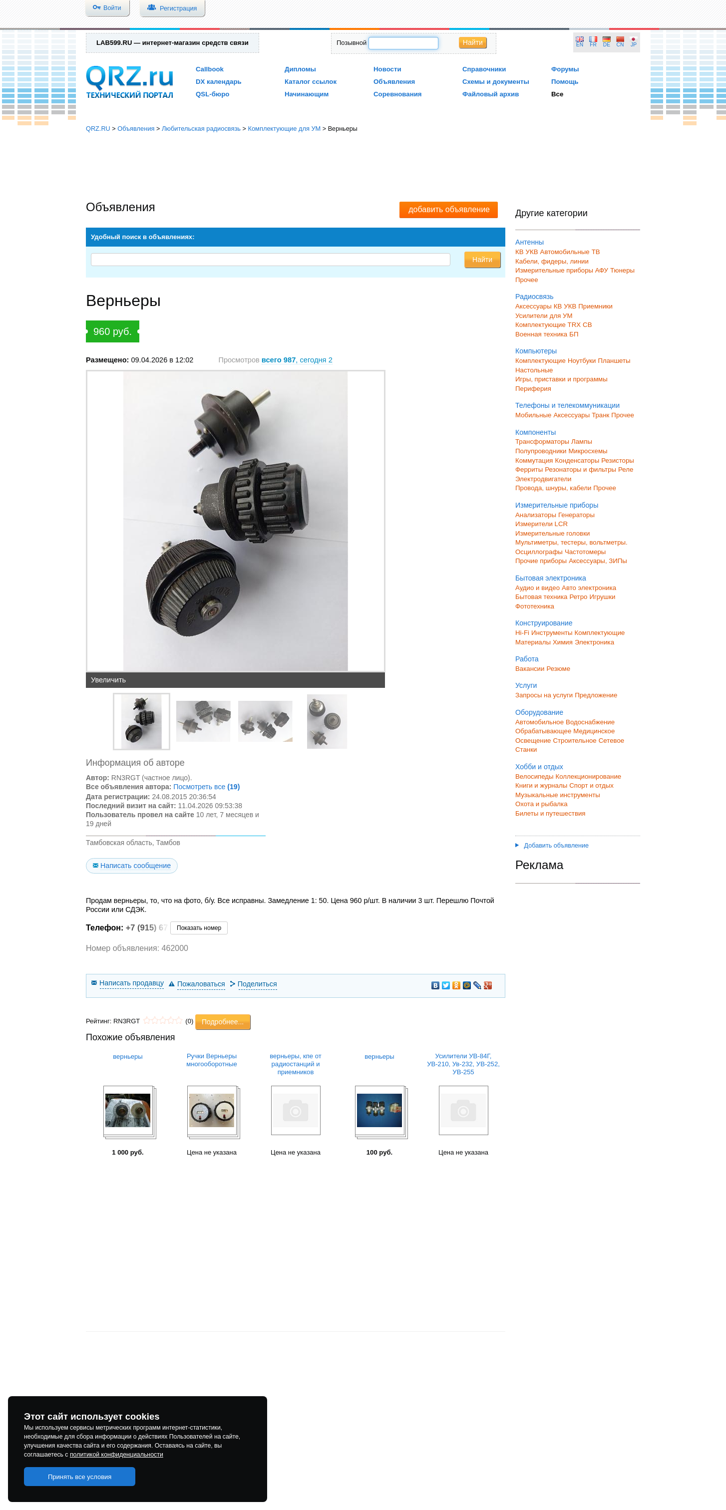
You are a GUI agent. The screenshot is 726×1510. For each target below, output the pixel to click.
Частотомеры (585, 552)
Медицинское (594, 731)
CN (620, 44)
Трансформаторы (542, 441)
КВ (519, 252)
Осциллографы (539, 552)
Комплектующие (540, 360)
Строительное (574, 740)
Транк (600, 415)
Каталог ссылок (311, 81)
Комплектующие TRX (548, 324)
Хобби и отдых (539, 767)
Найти (473, 42)
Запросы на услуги (544, 695)
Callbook (210, 69)
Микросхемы (588, 451)
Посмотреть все (206, 787)
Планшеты (614, 360)
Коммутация (534, 460)
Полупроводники (541, 451)
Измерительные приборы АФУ (561, 270)
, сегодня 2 (297, 360)
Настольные (534, 370)
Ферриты (529, 469)
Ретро (578, 597)
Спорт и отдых (591, 785)
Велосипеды (534, 776)
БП (573, 334)
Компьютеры (536, 351)
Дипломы (300, 69)
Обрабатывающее (543, 731)
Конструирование (544, 623)
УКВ (532, 252)
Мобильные (533, 415)
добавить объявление (449, 209)
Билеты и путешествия (550, 813)
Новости (387, 69)
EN (579, 44)
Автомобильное (539, 722)
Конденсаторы (577, 460)
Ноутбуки (582, 360)
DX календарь (219, 81)
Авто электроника (589, 588)
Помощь (565, 81)
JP (634, 44)
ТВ (596, 252)
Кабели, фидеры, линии (552, 261)
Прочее (526, 280)
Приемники (595, 306)
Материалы (533, 642)
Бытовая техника (541, 597)
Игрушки (602, 597)
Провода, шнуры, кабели (553, 488)
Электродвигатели (543, 479)
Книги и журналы (541, 785)
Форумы (565, 69)
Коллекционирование (589, 776)
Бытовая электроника (550, 578)
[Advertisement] (363, 167)
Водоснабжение (590, 722)
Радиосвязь (534, 297)
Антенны (529, 242)
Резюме (558, 668)
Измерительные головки (552, 533)
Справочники (484, 69)
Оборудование (539, 712)
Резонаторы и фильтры (580, 469)
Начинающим (307, 94)
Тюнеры (622, 270)
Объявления (394, 81)
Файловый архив (490, 94)
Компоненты (535, 432)
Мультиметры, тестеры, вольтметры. (571, 542)
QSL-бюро (212, 94)
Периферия (533, 388)
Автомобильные (565, 252)
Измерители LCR (541, 524)
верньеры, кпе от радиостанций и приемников (296, 1064)
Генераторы (576, 515)
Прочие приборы (541, 561)
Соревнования (397, 94)
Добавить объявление (552, 845)
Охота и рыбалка (541, 804)
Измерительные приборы (556, 505)
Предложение (596, 695)
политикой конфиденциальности (116, 1454)
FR (593, 44)
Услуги (526, 685)
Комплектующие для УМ (284, 128)
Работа (527, 659)
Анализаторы (535, 515)
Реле (625, 469)
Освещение (533, 740)
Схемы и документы (495, 81)
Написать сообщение (135, 866)
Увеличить (108, 680)
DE (606, 44)
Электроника (594, 642)
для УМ (561, 315)
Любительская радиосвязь (201, 128)
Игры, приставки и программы (561, 379)
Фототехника (534, 606)
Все (557, 94)
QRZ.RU (98, 128)
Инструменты (552, 632)
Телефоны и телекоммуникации (567, 405)
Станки (526, 749)
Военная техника (541, 334)
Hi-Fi (522, 632)
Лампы (581, 441)
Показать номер (199, 927)
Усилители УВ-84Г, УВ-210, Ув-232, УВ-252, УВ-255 (463, 1064)
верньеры (127, 1056)
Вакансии (529, 668)
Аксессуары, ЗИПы (598, 561)
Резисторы (617, 460)
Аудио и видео (537, 588)
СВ (587, 324)
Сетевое (611, 740)
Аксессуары (533, 306)
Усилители (531, 315)
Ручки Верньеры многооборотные (211, 1060)
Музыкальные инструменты (557, 795)
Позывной (351, 42)
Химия (563, 642)
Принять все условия (80, 1477)
